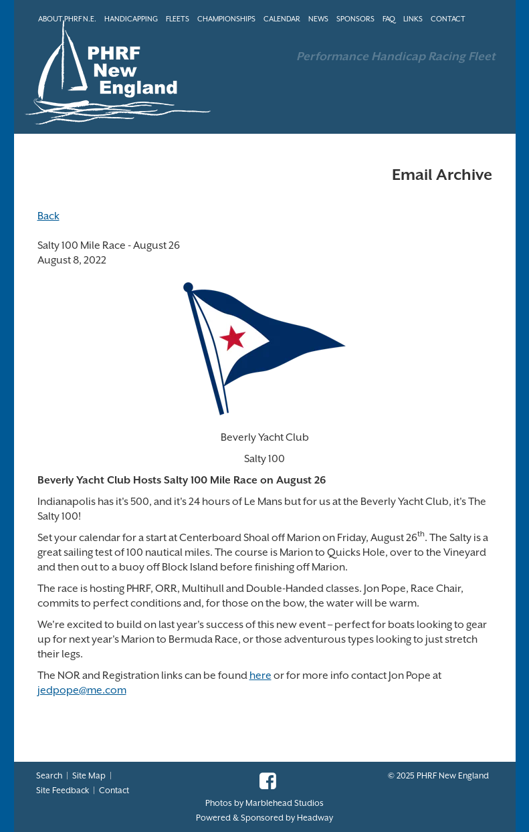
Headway (315, 818)
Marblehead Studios (284, 803)
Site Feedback (62, 790)
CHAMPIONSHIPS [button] (226, 19)
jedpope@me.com (81, 690)
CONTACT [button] (448, 19)
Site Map (89, 775)
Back (48, 216)
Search (49, 775)
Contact (114, 790)
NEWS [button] (318, 19)
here (260, 675)
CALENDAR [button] (281, 19)
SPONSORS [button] (355, 19)
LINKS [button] (413, 19)
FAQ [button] (389, 19)
